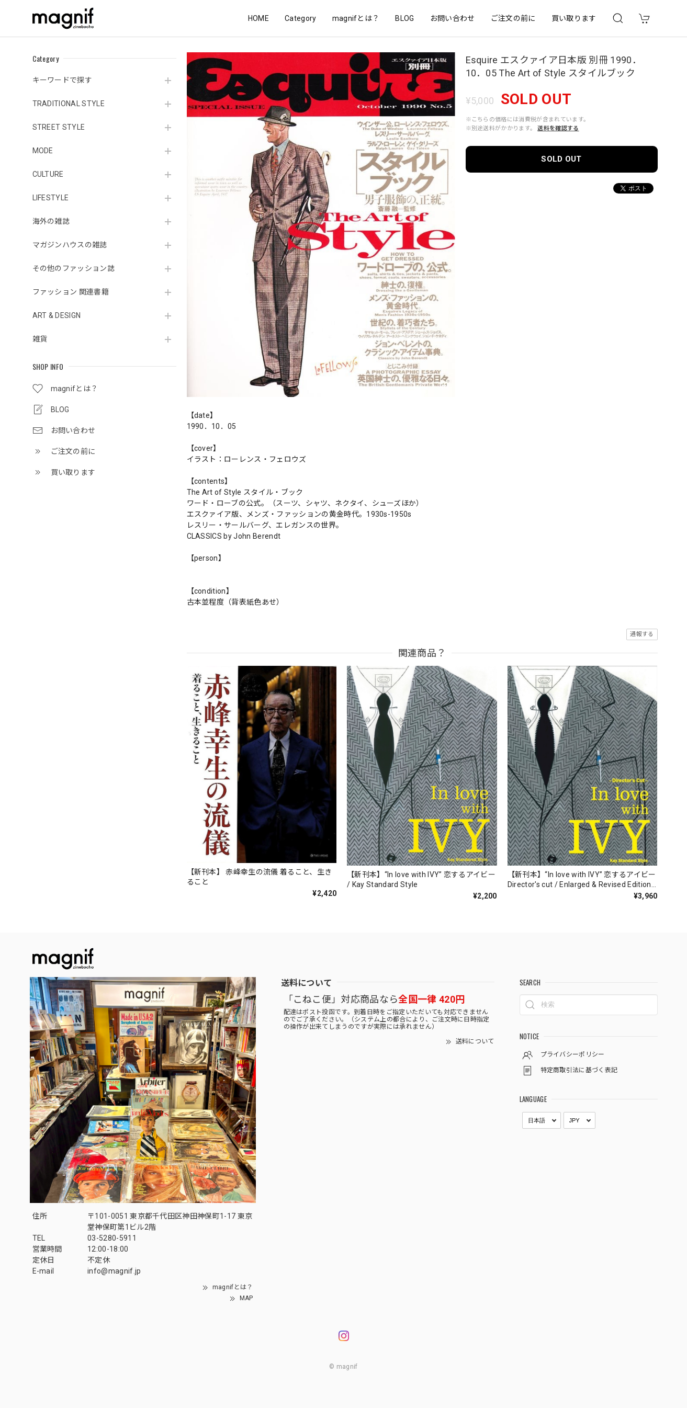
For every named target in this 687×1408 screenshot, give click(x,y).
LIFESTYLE (50, 198)
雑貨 (40, 339)
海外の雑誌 (51, 221)
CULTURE (48, 174)
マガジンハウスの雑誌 (69, 245)
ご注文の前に (513, 18)
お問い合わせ (452, 18)
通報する (642, 634)
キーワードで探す (62, 80)
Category (301, 18)
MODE (42, 150)
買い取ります (573, 18)
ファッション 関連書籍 (70, 292)
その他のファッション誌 (73, 268)
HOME (258, 18)
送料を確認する (558, 128)
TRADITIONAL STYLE (68, 103)
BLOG (404, 18)
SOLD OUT (561, 159)
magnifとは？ (356, 18)
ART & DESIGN (56, 315)
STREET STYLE (58, 127)
